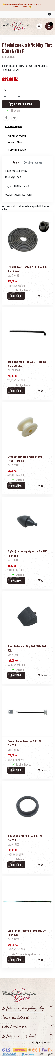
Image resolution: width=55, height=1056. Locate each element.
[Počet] (12, 96)
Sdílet (6, 118)
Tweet (14, 118)
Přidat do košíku (20, 104)
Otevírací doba (14, 1026)
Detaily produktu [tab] (33, 162)
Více (40, 296)
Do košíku (16, 296)
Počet (4, 90)
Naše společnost (15, 1017)
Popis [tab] (16, 162)
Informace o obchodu (20, 1035)
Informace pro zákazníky (23, 1008)
